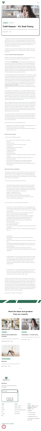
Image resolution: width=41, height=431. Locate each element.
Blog (2, 415)
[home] (10, 2)
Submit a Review (18, 407)
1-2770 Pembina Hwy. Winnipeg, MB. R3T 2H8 (33, 419)
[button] (38, 2)
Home (3, 405)
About (3, 407)
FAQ (2, 411)
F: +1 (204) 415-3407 (31, 414)
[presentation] (9, 395)
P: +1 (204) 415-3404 (31, 412)
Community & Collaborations (20, 409)
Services (3, 409)
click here (18, 97)
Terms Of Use (17, 411)
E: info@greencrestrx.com (32, 416)
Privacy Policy (17, 413)
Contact (3, 413)
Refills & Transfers (18, 405)
